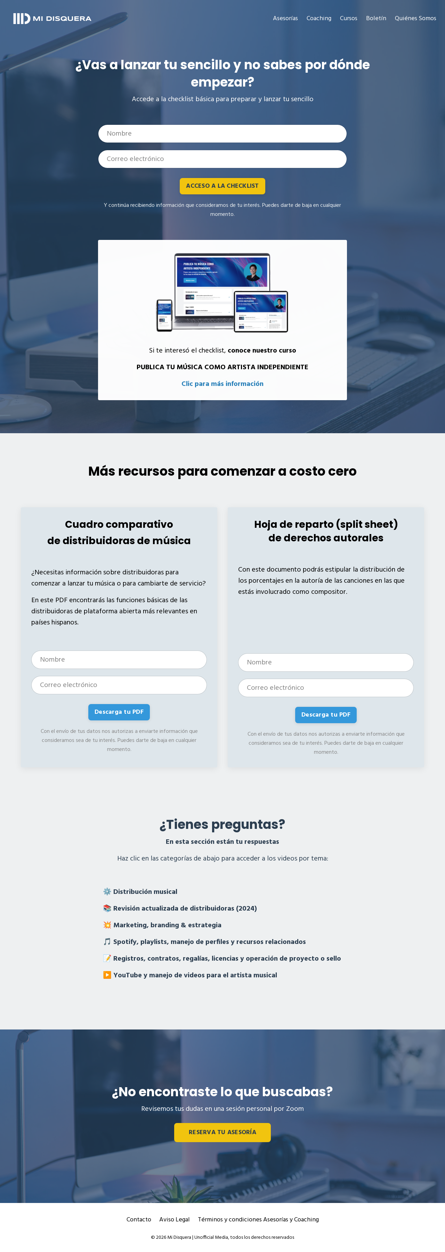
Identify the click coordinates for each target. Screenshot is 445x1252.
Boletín (376, 19)
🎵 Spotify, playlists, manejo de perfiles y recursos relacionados (204, 942)
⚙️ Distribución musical (140, 892)
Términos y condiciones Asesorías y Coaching (258, 1220)
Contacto (139, 1220)
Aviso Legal (174, 1220)
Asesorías (285, 19)
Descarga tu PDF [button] (119, 712)
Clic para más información (222, 384)
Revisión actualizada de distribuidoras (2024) (185, 908)
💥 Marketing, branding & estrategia (162, 925)
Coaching (319, 19)
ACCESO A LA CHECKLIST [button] (222, 186)
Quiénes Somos (415, 19)
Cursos (348, 19)
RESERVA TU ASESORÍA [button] (222, 1133)
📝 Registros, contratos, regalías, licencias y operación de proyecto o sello (222, 958)
